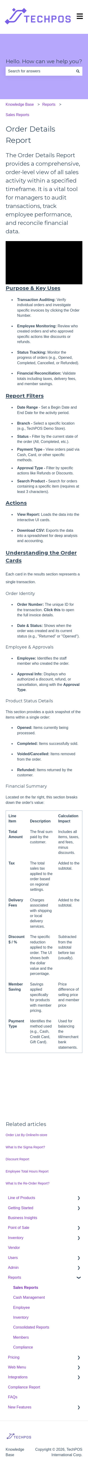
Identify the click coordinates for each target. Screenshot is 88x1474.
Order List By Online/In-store (26, 1135)
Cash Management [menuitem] (29, 1297)
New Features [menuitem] (19, 1407)
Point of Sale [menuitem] (18, 1228)
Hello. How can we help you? (44, 61)
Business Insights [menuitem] (22, 1218)
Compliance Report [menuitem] (24, 1387)
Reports (48, 104)
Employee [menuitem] (21, 1308)
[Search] (77, 71)
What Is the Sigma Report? (25, 1147)
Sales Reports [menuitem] (25, 1288)
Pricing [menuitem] (13, 1357)
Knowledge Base (20, 104)
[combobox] (39, 71)
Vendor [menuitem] (14, 1248)
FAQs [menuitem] (12, 1397)
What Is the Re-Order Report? (28, 1183)
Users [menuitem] (13, 1258)
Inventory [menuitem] (15, 1238)
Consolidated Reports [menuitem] (31, 1327)
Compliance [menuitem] (23, 1347)
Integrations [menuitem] (18, 1377)
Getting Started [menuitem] (20, 1208)
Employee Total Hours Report (27, 1171)
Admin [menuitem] (13, 1268)
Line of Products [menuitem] (21, 1198)
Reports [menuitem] (14, 1277)
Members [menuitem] (21, 1337)
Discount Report (17, 1159)
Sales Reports (17, 115)
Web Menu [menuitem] (17, 1367)
